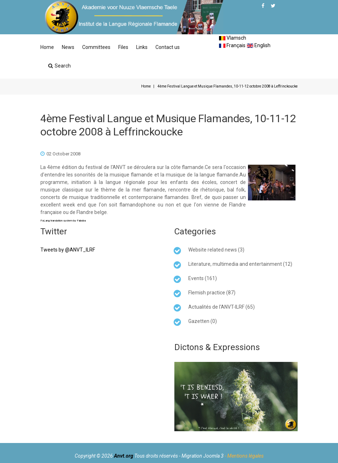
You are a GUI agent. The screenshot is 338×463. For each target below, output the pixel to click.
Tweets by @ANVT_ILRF (67, 250)
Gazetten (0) (202, 321)
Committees (96, 47)
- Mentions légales (244, 456)
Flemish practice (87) (211, 292)
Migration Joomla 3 (203, 456)
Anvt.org (123, 456)
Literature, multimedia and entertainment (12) (240, 264)
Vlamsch (232, 38)
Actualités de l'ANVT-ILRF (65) (221, 307)
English (258, 45)
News (68, 47)
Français (232, 45)
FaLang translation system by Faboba (63, 220)
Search (59, 66)
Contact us (167, 47)
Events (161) (202, 278)
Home (47, 47)
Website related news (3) (216, 250)
